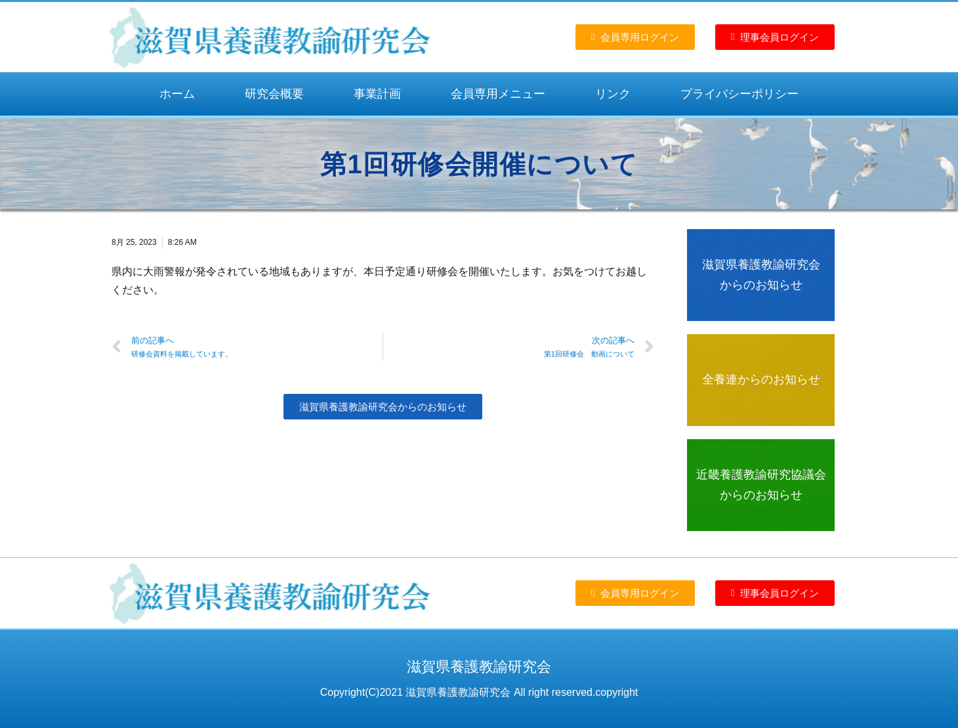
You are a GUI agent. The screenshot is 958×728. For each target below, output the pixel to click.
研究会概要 (274, 93)
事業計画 (377, 93)
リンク (613, 93)
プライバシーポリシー (739, 93)
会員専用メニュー (498, 93)
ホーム (177, 93)
